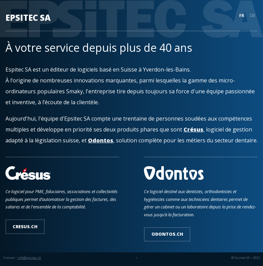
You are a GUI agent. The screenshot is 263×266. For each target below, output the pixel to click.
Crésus (193, 129)
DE (252, 16)
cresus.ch (25, 226)
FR (241, 16)
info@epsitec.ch (29, 257)
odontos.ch (167, 234)
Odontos (100, 140)
